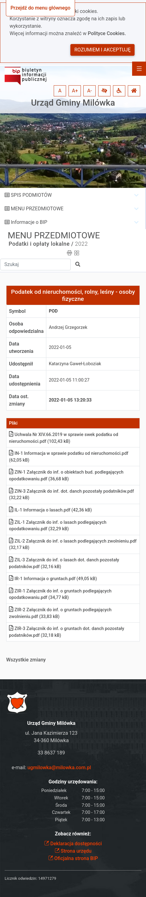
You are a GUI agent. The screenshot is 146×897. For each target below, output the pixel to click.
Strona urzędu (73, 851)
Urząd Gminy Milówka (73, 103)
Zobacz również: (73, 834)
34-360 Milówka (51, 740)
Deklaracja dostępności (73, 843)
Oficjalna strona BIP (73, 858)
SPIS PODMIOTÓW (31, 195)
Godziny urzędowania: (72, 782)
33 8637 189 (51, 753)
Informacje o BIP (29, 222)
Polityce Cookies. (107, 33)
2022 (81, 244)
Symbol (17, 311)
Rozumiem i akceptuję (102, 50)
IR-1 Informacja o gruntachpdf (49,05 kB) (53, 578)
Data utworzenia (21, 347)
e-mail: (51, 767)
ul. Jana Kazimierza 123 (51, 733)
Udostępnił (21, 364)
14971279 (47, 878)
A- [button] (89, 91)
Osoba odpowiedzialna (26, 327)
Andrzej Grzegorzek (68, 327)
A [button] (59, 91)
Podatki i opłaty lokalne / (41, 244)
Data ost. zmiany (19, 400)
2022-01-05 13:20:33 (70, 400)
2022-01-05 (60, 347)
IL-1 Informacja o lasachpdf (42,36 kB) (50, 510)
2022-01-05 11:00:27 (69, 380)
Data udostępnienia (24, 380)
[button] (104, 90)
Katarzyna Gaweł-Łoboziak (75, 363)
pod (53, 311)
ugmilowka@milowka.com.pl (59, 767)
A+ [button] (75, 91)
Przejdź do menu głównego (40, 8)
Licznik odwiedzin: (21, 878)
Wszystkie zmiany (26, 660)
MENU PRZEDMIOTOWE (37, 209)
